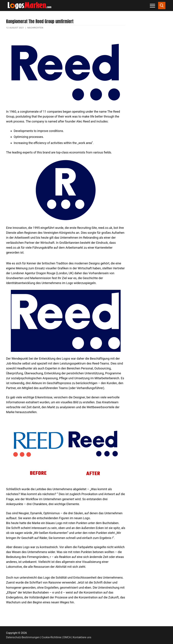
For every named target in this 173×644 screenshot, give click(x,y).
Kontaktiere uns (82, 637)
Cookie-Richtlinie (51, 637)
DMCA (67, 637)
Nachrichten (35, 27)
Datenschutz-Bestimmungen (23, 637)
